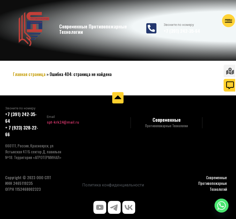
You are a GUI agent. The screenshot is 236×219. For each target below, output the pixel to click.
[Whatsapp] (222, 206)
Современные (167, 119)
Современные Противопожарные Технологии (93, 29)
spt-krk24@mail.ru (63, 122)
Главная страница (29, 74)
